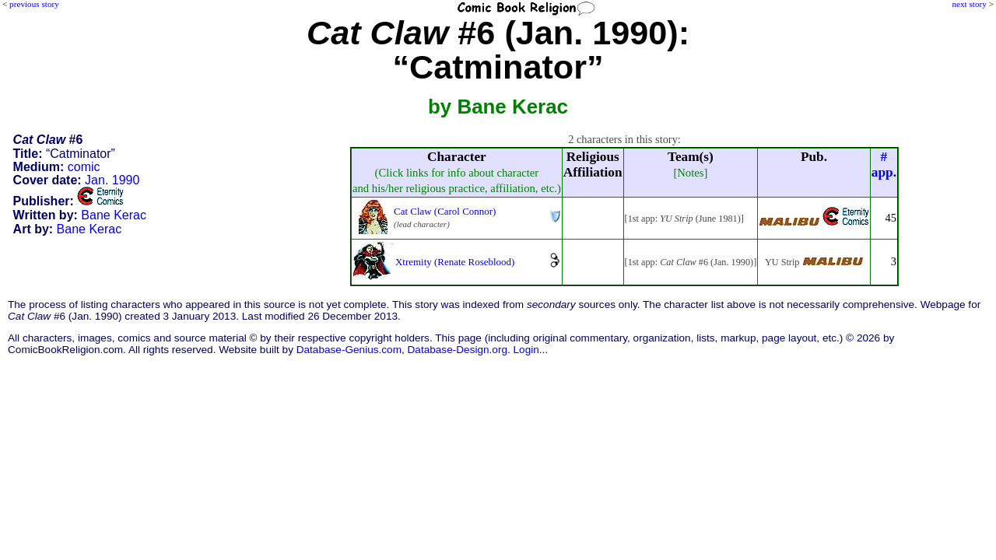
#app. (884, 164)
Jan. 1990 (112, 180)
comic (84, 166)
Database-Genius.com (349, 349)
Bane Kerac (113, 215)
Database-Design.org (457, 349)
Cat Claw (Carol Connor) (445, 211)
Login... (531, 349)
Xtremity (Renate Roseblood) (454, 262)
